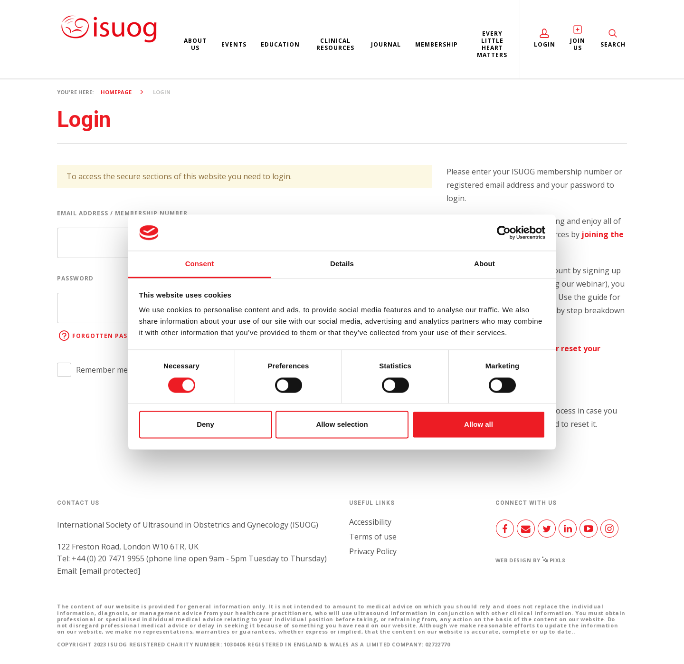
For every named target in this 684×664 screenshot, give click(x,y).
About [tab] (484, 264)
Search (613, 44)
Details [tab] (342, 264)
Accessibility (370, 522)
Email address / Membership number (122, 213)
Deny (205, 425)
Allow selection (342, 425)
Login (544, 44)
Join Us (578, 44)
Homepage (116, 92)
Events (234, 44)
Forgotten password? (113, 336)
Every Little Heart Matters (492, 44)
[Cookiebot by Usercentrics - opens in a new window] (503, 232)
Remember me (102, 370)
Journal (386, 44)
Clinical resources (335, 44)
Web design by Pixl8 (530, 560)
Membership (436, 44)
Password (75, 278)
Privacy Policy (373, 551)
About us (195, 44)
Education (280, 44)
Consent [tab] (199, 264)
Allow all (478, 425)
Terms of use (373, 536)
